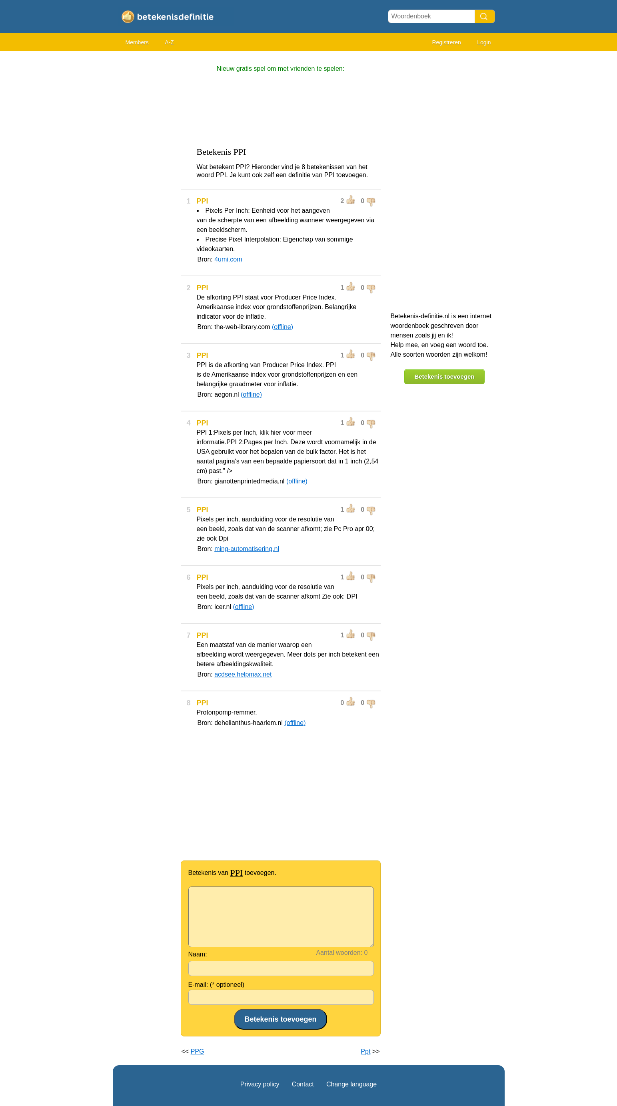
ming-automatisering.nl (246, 548)
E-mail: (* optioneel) (216, 984)
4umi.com (228, 259)
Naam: (197, 954)
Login (484, 42)
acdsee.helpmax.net (243, 674)
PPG (197, 1051)
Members (137, 42)
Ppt (365, 1051)
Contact (303, 1084)
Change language (351, 1084)
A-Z (169, 42)
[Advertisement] (145, 176)
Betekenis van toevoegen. (232, 872)
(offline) (282, 326)
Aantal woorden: (339, 952)
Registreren (446, 42)
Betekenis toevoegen (444, 376)
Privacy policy (260, 1084)
